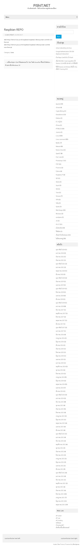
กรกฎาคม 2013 (60, 416)
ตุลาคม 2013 (59, 405)
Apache (58, 104)
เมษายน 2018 (60, 296)
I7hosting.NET (60, 525)
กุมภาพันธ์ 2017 (60, 327)
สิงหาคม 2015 (60, 352)
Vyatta (58, 206)
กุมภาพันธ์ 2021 (60, 264)
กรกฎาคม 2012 (60, 458)
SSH (57, 189)
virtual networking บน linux (64, 48)
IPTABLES (59, 129)
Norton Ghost (60, 150)
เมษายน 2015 (60, 359)
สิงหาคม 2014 (60, 373)
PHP (57, 164)
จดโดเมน (58, 523)
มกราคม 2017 (60, 331)
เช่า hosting (59, 520)
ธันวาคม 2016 (60, 334)
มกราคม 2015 (60, 363)
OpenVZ (58, 153)
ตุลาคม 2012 (59, 448)
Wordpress (76, 544)
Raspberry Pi (59, 175)
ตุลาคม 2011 (59, 487)
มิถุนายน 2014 (60, 381)
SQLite (57, 182)
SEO (57, 178)
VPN (57, 199)
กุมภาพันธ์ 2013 (60, 434)
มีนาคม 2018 (59, 299)
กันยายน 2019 (60, 281)
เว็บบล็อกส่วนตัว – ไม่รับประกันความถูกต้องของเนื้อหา (41, 8)
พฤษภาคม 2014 (60, 384)
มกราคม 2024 (60, 253)
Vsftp (57, 203)
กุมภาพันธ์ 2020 (60, 278)
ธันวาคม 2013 (60, 402)
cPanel (58, 107)
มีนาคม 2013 (59, 430)
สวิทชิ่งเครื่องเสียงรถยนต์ (62, 527)
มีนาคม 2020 (59, 274)
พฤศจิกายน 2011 (61, 483)
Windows (58, 214)
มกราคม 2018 (60, 306)
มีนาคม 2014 (59, 391)
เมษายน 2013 (60, 427)
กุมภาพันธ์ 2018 (60, 303)
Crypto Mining (60, 111)
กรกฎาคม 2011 (60, 497)
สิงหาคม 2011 (60, 494)
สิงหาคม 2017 (60, 317)
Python (58, 171)
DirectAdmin (59, 114)
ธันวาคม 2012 (60, 441)
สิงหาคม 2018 (60, 292)
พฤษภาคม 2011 (60, 504)
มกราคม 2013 (60, 437)
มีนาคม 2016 (59, 345)
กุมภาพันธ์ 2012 (60, 473)
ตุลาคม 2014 (59, 370)
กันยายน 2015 (60, 349)
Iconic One (56, 544)
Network (58, 146)
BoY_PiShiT (10, 35)
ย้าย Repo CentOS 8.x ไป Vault (64, 57)
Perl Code (59, 157)
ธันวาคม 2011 (60, 480)
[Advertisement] (28, 155)
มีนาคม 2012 (59, 469)
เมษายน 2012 (60, 466)
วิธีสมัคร (58, 231)
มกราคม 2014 (60, 398)
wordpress (59, 217)
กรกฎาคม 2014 (60, 377)
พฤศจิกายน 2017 (61, 313)
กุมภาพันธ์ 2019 (60, 288)
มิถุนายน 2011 (60, 501)
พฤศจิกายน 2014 (61, 366)
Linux (12, 52)
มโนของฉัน (59, 228)
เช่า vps (58, 518)
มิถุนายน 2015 (60, 356)
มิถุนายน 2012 (60, 462)
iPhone (58, 125)
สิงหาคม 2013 (60, 412)
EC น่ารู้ (58, 122)
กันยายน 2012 (60, 451)
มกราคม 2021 (60, 267)
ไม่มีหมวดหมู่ (59, 238)
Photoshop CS (60, 160)
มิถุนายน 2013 (60, 419)
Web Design (59, 210)
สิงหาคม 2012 (60, 455)
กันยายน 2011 (60, 490)
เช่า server (59, 516)
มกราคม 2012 (60, 476)
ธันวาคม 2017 (60, 310)
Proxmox (58, 168)
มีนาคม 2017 (59, 324)
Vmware (58, 196)
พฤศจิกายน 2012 (61, 444)
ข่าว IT (57, 224)
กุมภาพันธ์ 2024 (60, 249)
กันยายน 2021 (60, 260)
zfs (57, 221)
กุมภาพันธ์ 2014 (60, 395)
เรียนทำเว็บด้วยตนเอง (62, 235)
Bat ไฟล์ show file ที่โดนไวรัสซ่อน (40, 62)
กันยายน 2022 (60, 257)
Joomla (58, 132)
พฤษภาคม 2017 (60, 320)
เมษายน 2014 (60, 388)
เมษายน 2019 (60, 285)
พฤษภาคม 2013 (60, 423)
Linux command (60, 139)
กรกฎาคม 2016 (60, 338)
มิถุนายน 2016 (60, 342)
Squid (57, 185)
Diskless (58, 118)
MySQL (58, 143)
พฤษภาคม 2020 (60, 271)
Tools (57, 192)
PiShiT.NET (41, 5)
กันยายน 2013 (60, 409)
